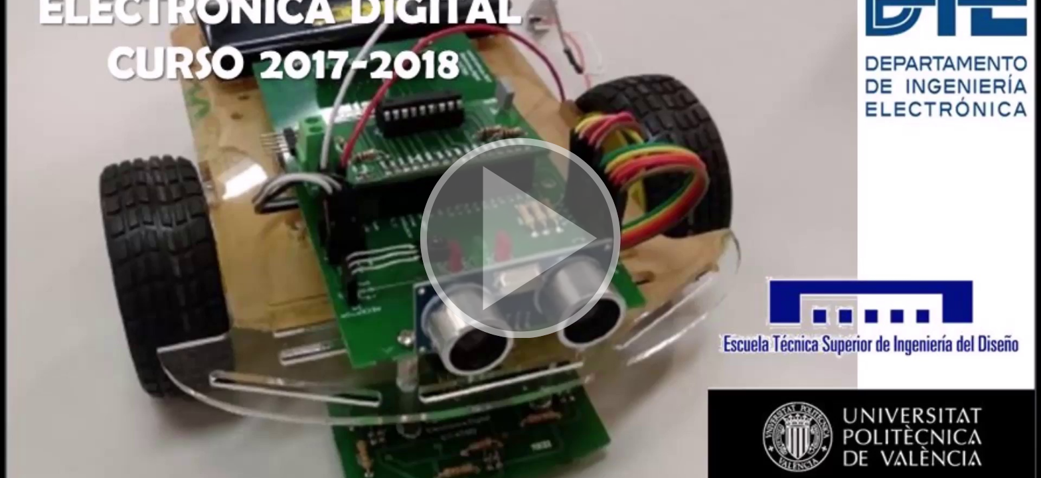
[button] (520, 239)
